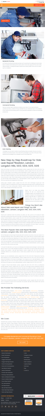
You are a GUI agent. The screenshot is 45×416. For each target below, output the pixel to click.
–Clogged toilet (4, 309)
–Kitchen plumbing (20, 309)
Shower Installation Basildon (7, 379)
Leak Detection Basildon (6, 368)
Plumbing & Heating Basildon (7, 374)
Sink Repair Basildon (6, 385)
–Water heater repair (26, 312)
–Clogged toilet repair (11, 309)
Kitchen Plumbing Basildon (7, 364)
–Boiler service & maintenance (22, 306)
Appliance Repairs (27, 364)
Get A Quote (22, 342)
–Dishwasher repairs (34, 297)
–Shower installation (36, 311)
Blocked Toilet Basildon (6, 353)
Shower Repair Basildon (6, 381)
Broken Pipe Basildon (6, 355)
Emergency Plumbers (28, 355)
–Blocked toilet (30, 308)
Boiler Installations (28, 361)
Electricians (26, 366)
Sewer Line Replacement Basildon (8, 376)
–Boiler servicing (34, 290)
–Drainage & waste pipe (16, 292)
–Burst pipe (41, 308)
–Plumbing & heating (16, 311)
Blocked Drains (27, 359)
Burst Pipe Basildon (5, 357)
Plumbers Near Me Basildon (7, 372)
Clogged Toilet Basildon (6, 359)
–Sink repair (11, 312)
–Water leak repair (34, 312)
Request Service (5, 20)
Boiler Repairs (27, 357)
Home (25, 353)
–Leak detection (37, 309)
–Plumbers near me (8, 311)
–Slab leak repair (17, 312)
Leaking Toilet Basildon (6, 370)
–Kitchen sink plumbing (28, 309)
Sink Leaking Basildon (6, 383)
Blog (25, 368)
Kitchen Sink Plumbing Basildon (8, 366)
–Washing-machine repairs (24, 297)
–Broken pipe (36, 308)
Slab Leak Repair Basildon (7, 387)
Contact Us (26, 370)
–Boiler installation (18, 290)
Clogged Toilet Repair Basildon (8, 361)
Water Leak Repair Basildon (7, 392)
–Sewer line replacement (26, 311)
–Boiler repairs (27, 295)
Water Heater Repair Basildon (7, 389)
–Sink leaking (6, 312)
